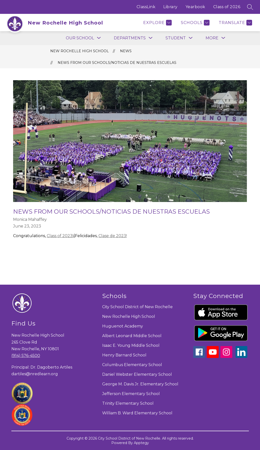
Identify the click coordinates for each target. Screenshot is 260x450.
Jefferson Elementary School (131, 393)
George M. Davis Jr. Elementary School (140, 384)
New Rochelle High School (79, 51)
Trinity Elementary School (128, 403)
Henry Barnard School (124, 355)
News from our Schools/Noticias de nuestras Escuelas (117, 62)
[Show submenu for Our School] (80, 38)
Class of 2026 (226, 6)
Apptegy (141, 443)
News (126, 51)
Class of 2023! (60, 235)
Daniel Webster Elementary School (137, 374)
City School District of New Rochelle (137, 306)
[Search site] (250, 7)
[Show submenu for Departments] (130, 38)
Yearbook (195, 6)
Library (170, 6)
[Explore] (157, 23)
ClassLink (146, 6)
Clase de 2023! (112, 235)
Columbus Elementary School (132, 364)
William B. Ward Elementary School (137, 413)
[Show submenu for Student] (175, 38)
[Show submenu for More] (212, 38)
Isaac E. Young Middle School (131, 345)
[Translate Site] (234, 23)
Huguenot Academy (122, 326)
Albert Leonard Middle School (132, 335)
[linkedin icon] (241, 356)
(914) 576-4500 (25, 355)
